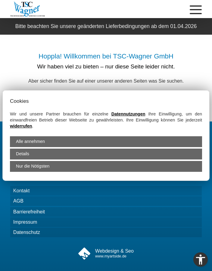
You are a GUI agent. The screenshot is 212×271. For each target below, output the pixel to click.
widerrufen (21, 126)
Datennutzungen (128, 114)
